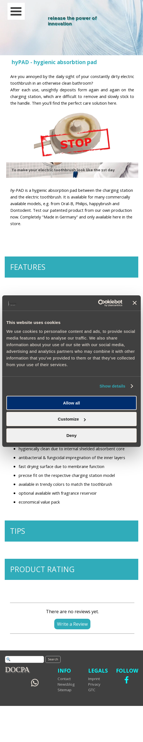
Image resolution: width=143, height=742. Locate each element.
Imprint (94, 678)
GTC (91, 689)
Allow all (71, 403)
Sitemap (65, 689)
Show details (112, 386)
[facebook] (126, 680)
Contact (64, 678)
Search (53, 659)
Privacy (94, 684)
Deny (71, 435)
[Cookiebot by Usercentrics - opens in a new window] (98, 303)
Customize (72, 419)
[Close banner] (135, 303)
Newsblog (66, 684)
